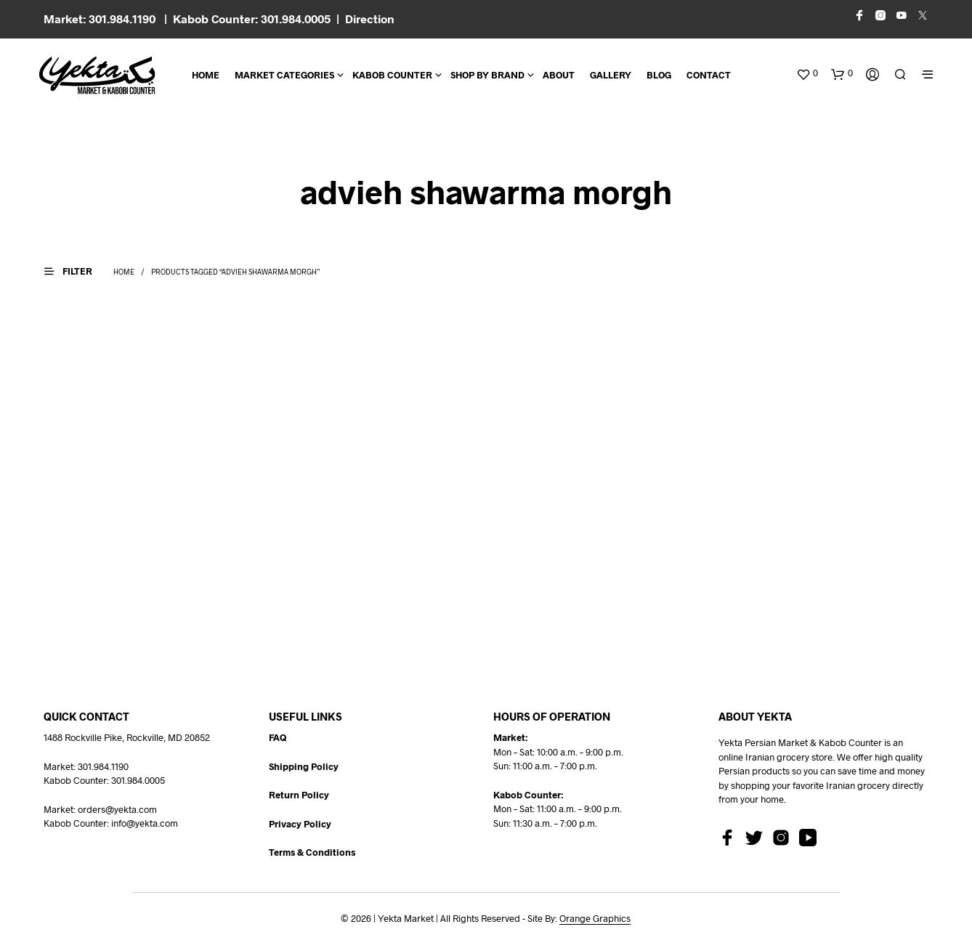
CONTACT (709, 75)
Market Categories (284, 75)
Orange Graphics (595, 918)
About (559, 75)
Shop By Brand (487, 75)
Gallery (610, 75)
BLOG (659, 75)
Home (205, 75)
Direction (369, 18)
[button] (807, 73)
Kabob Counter (392, 75)
